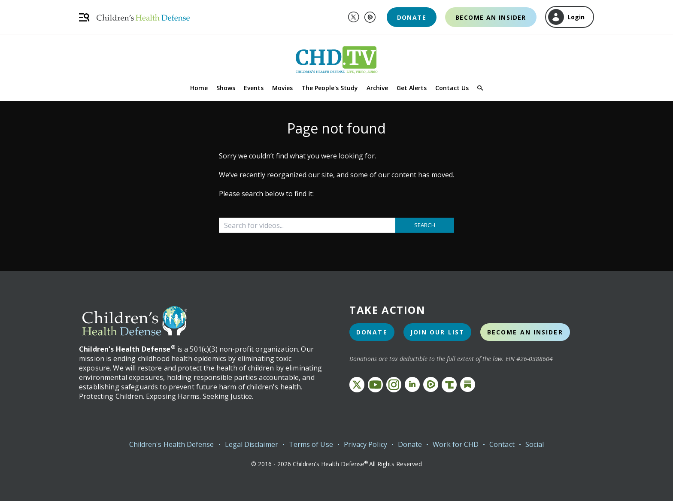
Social (534, 444)
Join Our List (437, 332)
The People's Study (329, 88)
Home (199, 88)
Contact (502, 444)
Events (254, 88)
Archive (377, 88)
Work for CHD (456, 444)
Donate (411, 17)
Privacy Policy (365, 444)
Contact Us (452, 88)
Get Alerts (412, 88)
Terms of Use (311, 444)
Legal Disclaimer (251, 444)
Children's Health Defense (171, 444)
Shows (225, 88)
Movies (282, 88)
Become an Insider (490, 17)
